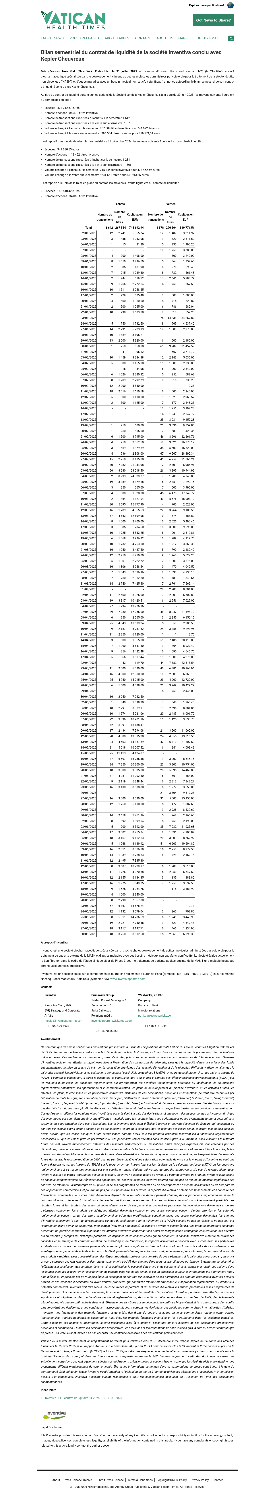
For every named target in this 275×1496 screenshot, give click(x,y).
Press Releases (84, 38)
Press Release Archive (78, 1480)
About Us (165, 38)
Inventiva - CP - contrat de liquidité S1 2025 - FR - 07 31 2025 (83, 1398)
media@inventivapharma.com (63, 1020)
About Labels (117, 38)
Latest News (52, 38)
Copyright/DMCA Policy (171, 1480)
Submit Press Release (110, 1480)
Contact (143, 38)
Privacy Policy (200, 1480)
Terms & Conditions (140, 1480)
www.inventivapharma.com (128, 979)
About (56, 1480)
